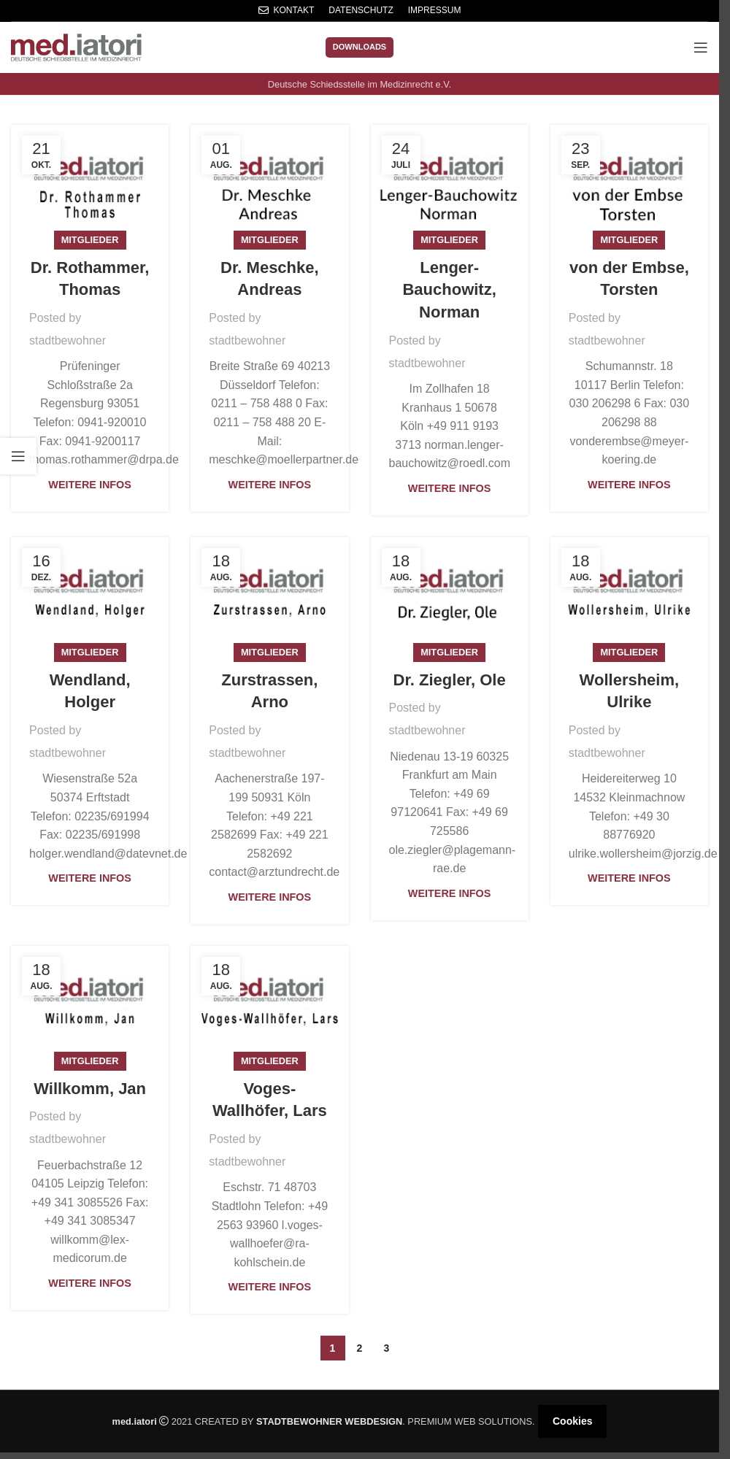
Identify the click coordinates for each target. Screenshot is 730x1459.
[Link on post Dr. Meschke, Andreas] (269, 183)
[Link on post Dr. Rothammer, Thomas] (90, 183)
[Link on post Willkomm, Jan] (90, 1004)
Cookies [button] (572, 1421)
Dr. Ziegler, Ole (449, 680)
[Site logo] (76, 46)
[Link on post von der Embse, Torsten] (629, 183)
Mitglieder (90, 239)
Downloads (359, 46)
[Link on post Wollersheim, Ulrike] (629, 595)
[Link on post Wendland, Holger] (90, 595)
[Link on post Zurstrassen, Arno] (269, 595)
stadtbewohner (67, 340)
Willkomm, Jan (90, 1088)
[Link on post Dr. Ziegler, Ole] (450, 595)
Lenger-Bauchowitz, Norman (449, 290)
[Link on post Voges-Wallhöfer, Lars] (269, 1004)
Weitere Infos (89, 484)
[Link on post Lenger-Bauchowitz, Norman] (450, 183)
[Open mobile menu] (700, 47)
